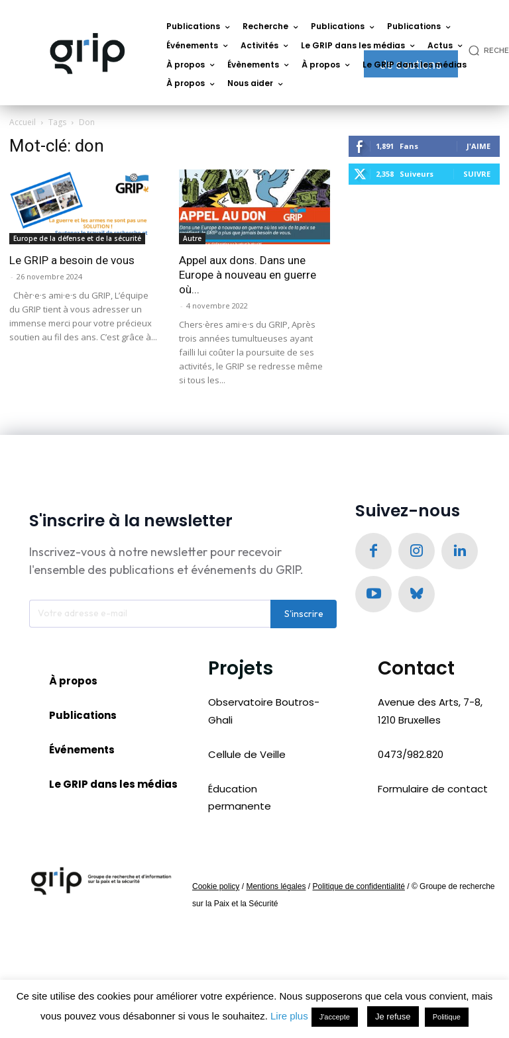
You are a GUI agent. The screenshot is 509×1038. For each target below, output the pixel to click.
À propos (73, 683)
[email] (149, 616)
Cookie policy (215, 889)
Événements (82, 752)
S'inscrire (303, 616)
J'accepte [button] (334, 1017)
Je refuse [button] (392, 1016)
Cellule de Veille (247, 757)
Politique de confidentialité (358, 889)
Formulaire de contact (433, 791)
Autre (192, 238)
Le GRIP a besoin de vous (72, 260)
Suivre (476, 174)
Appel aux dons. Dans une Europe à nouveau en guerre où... (247, 275)
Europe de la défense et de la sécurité (77, 238)
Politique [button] (447, 1017)
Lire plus (289, 1015)
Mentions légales (276, 889)
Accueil (22, 122)
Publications (83, 718)
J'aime (478, 146)
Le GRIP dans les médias (113, 787)
